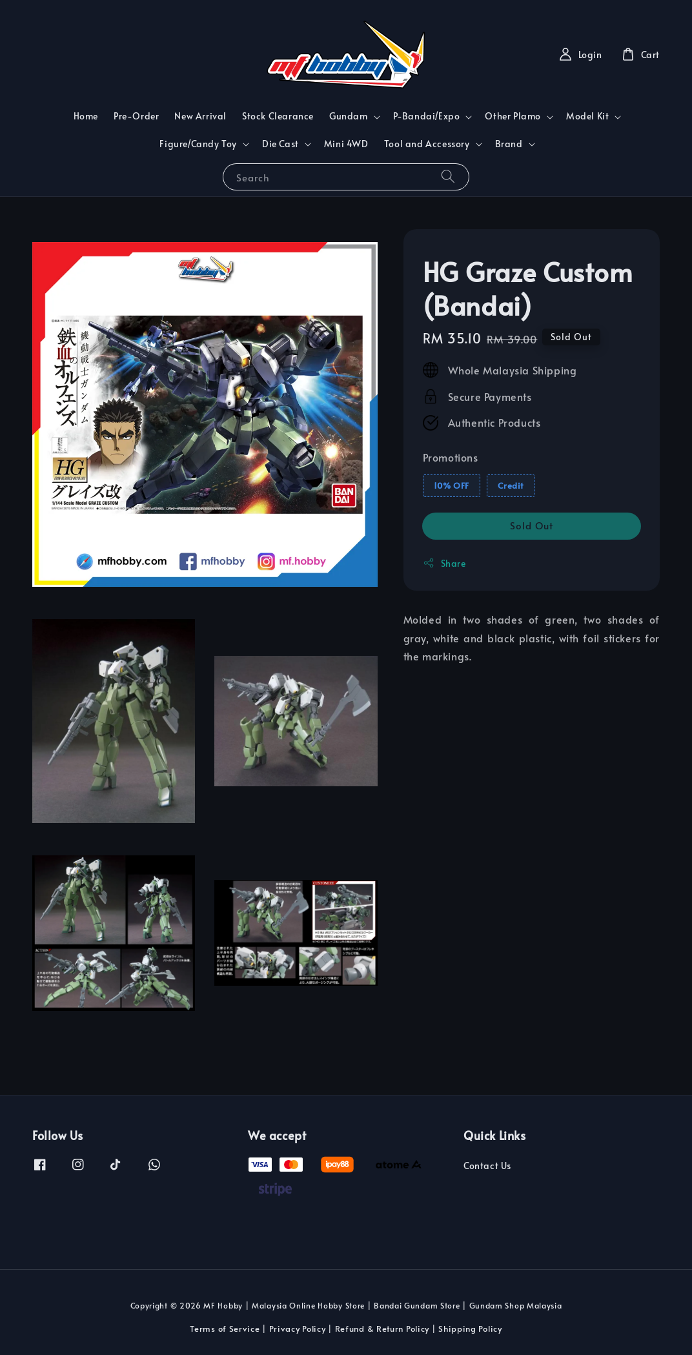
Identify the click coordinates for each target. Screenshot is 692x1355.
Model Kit (587, 116)
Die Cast (280, 144)
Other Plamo (513, 116)
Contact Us (487, 1166)
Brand (509, 144)
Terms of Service (225, 1328)
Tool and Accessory (427, 144)
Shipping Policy (470, 1328)
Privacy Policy (297, 1328)
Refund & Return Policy (382, 1328)
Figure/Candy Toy (198, 144)
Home (86, 116)
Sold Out (531, 525)
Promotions (450, 457)
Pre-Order (136, 116)
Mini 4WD (346, 144)
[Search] (448, 176)
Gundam (348, 116)
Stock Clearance (278, 116)
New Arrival (200, 116)
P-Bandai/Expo (426, 116)
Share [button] (444, 563)
